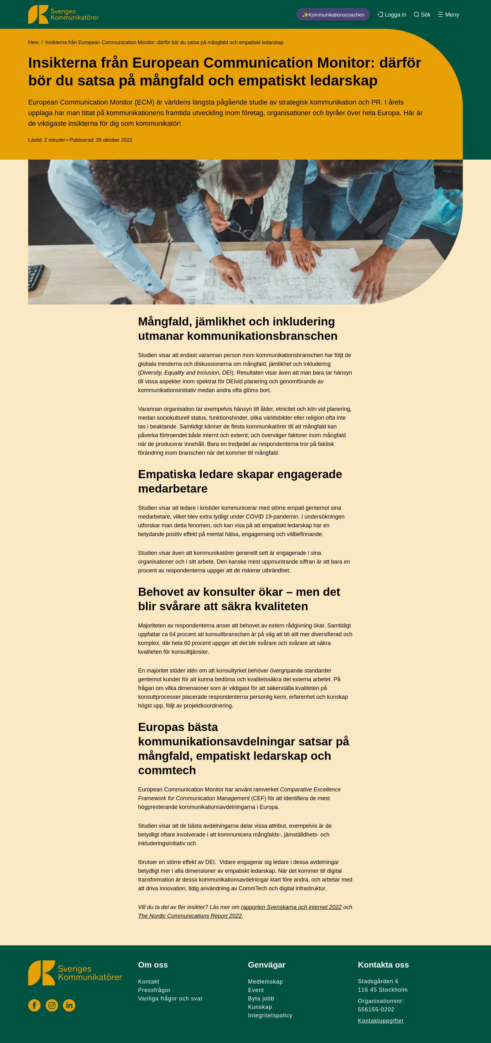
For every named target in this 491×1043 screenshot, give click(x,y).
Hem (33, 42)
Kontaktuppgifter (381, 1021)
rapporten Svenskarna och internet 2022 (291, 907)
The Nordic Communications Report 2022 (190, 916)
